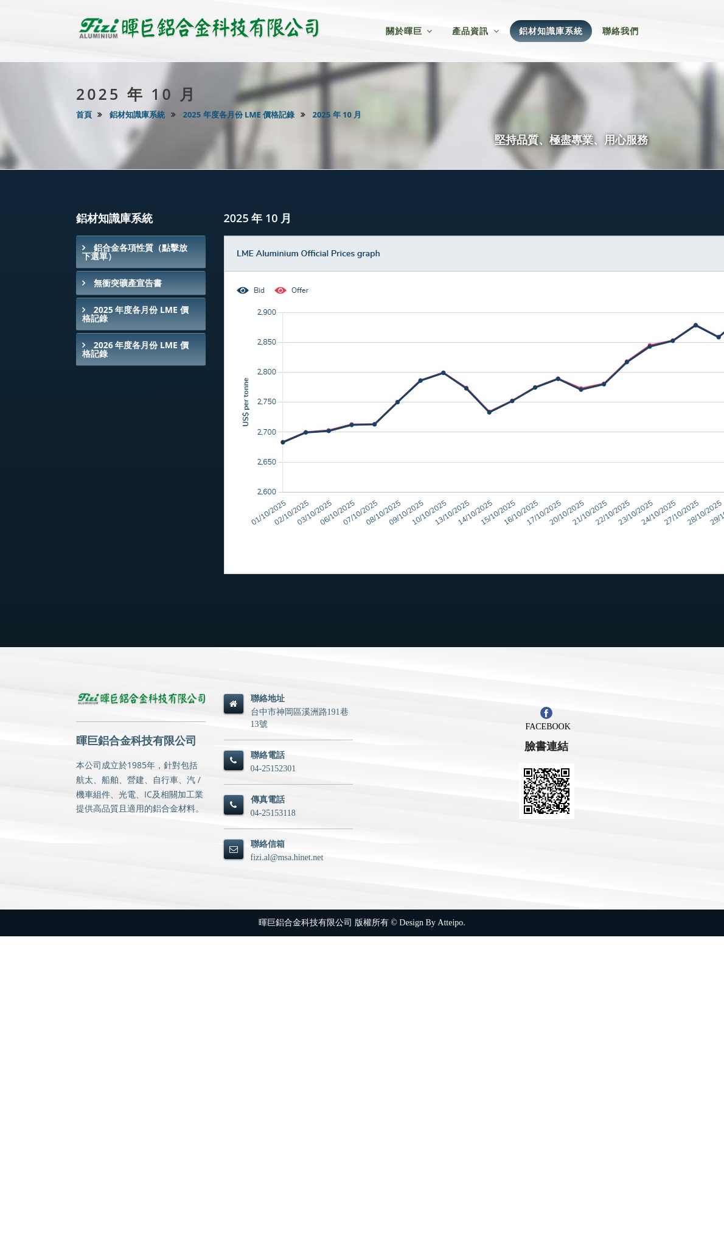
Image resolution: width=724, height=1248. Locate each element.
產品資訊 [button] (475, 31)
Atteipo (450, 922)
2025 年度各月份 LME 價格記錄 (239, 114)
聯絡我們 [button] (620, 31)
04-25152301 (273, 768)
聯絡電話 (268, 755)
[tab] (141, 252)
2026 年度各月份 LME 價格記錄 (135, 349)
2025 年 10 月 (337, 114)
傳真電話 (268, 799)
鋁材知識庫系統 (137, 114)
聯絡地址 (268, 698)
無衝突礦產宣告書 (126, 283)
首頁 (84, 114)
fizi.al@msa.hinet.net (287, 857)
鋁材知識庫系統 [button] (551, 31)
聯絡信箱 (268, 844)
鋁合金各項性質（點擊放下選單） (134, 252)
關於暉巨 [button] (409, 31)
